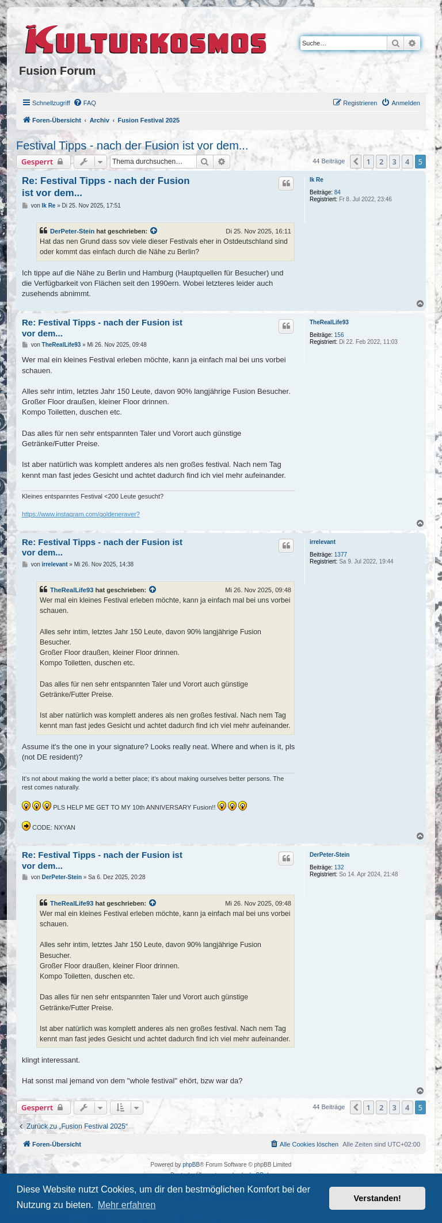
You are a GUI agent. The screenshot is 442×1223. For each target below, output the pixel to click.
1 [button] (369, 161)
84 (337, 192)
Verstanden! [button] (377, 1198)
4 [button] (407, 161)
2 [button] (381, 161)
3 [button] (395, 161)
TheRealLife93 (329, 322)
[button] (355, 161)
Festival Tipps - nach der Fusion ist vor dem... (132, 145)
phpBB (191, 1164)
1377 (340, 554)
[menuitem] (84, 103)
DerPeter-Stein (72, 231)
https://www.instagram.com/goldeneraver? (81, 514)
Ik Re (316, 180)
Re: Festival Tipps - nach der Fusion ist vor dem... (106, 186)
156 (339, 335)
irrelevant (323, 542)
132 (339, 867)
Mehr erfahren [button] (127, 1205)
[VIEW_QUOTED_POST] (154, 231)
